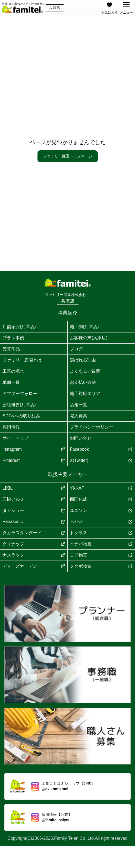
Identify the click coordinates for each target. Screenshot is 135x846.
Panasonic (33, 521)
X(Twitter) (101, 460)
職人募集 (78, 415)
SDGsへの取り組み (21, 415)
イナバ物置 (101, 544)
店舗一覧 (78, 404)
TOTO (101, 521)
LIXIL (33, 488)
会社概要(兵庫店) (19, 404)
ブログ (76, 349)
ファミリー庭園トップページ (67, 156)
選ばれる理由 (83, 360)
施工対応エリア (85, 393)
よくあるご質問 (85, 371)
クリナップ (33, 544)
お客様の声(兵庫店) (89, 337)
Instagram (33, 449)
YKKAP (101, 488)
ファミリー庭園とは (22, 360)
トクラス (101, 532)
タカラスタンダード (33, 532)
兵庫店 (54, 7)
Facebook (101, 449)
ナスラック (33, 555)
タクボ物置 (101, 566)
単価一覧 (11, 382)
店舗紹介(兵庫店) (19, 326)
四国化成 (101, 499)
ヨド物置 (101, 555)
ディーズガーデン (33, 566)
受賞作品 (11, 349)
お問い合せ (81, 438)
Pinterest (33, 460)
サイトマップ (15, 438)
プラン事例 (13, 337)
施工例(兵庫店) (84, 326)
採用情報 (11, 427)
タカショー (33, 510)
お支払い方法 (83, 382)
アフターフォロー (19, 393)
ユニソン (101, 510)
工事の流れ (13, 371)
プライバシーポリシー (91, 427)
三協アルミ (33, 499)
